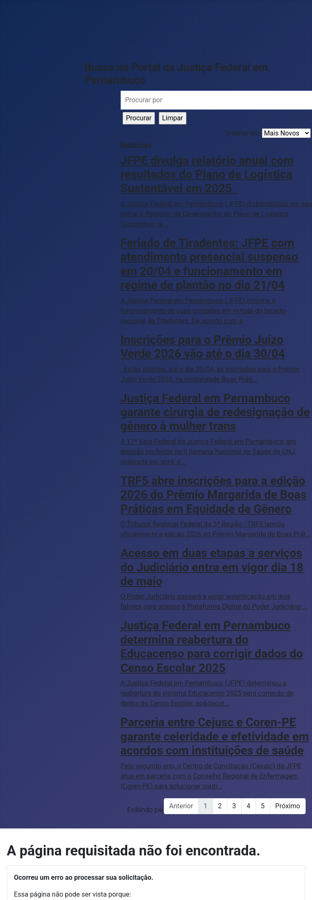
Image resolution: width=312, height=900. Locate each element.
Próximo (287, 806)
